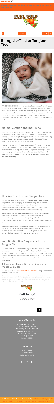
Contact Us (27, 346)
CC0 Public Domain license (27, 271)
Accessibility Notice (44, 401)
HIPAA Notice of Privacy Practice (25, 401)
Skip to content (6, 2)
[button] (3, 33)
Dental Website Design (40, 399)
